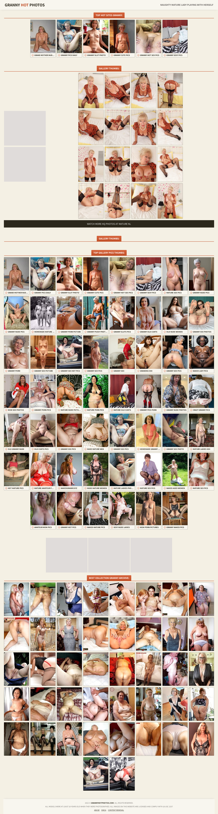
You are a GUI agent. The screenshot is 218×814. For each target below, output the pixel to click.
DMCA (103, 810)
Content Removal (116, 810)
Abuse (97, 810)
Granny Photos (25, 5)
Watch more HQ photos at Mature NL (109, 223)
